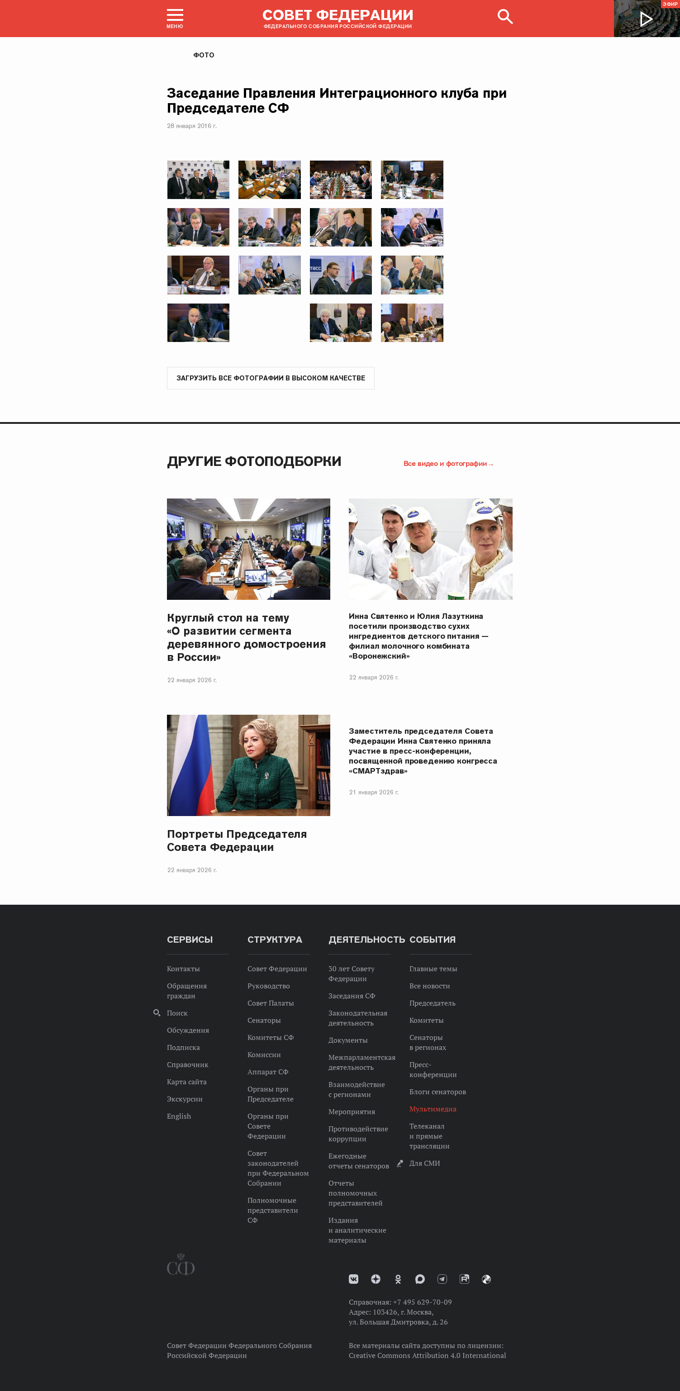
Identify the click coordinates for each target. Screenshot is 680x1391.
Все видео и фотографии (445, 464)
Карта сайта (187, 1082)
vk (353, 1279)
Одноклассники (398, 1279)
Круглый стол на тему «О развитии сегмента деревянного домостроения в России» (246, 638)
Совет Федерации (277, 968)
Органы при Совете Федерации (268, 1126)
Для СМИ (424, 1163)
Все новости (429, 986)
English (179, 1116)
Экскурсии (185, 1099)
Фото (203, 55)
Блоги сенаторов (437, 1092)
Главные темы (433, 968)
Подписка (183, 1047)
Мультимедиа (433, 1109)
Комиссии (264, 1054)
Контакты (183, 968)
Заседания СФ (352, 996)
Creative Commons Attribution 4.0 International (427, 1355)
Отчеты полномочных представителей (355, 1193)
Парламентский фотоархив (486, 1279)
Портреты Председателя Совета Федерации (237, 841)
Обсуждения (188, 1030)
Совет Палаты (270, 1003)
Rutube (464, 1279)
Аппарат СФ (268, 1072)
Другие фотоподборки (254, 461)
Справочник (188, 1064)
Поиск (177, 1013)
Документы (348, 1040)
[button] (175, 18)
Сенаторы (264, 1020)
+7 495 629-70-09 (422, 1302)
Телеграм (442, 1279)
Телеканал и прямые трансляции (429, 1136)
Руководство (268, 986)
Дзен (375, 1279)
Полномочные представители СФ (272, 1210)
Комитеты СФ (270, 1037)
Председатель (432, 1003)
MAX (420, 1279)
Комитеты (426, 1020)
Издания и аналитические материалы (357, 1230)
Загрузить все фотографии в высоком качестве (270, 379)
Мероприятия (351, 1111)
